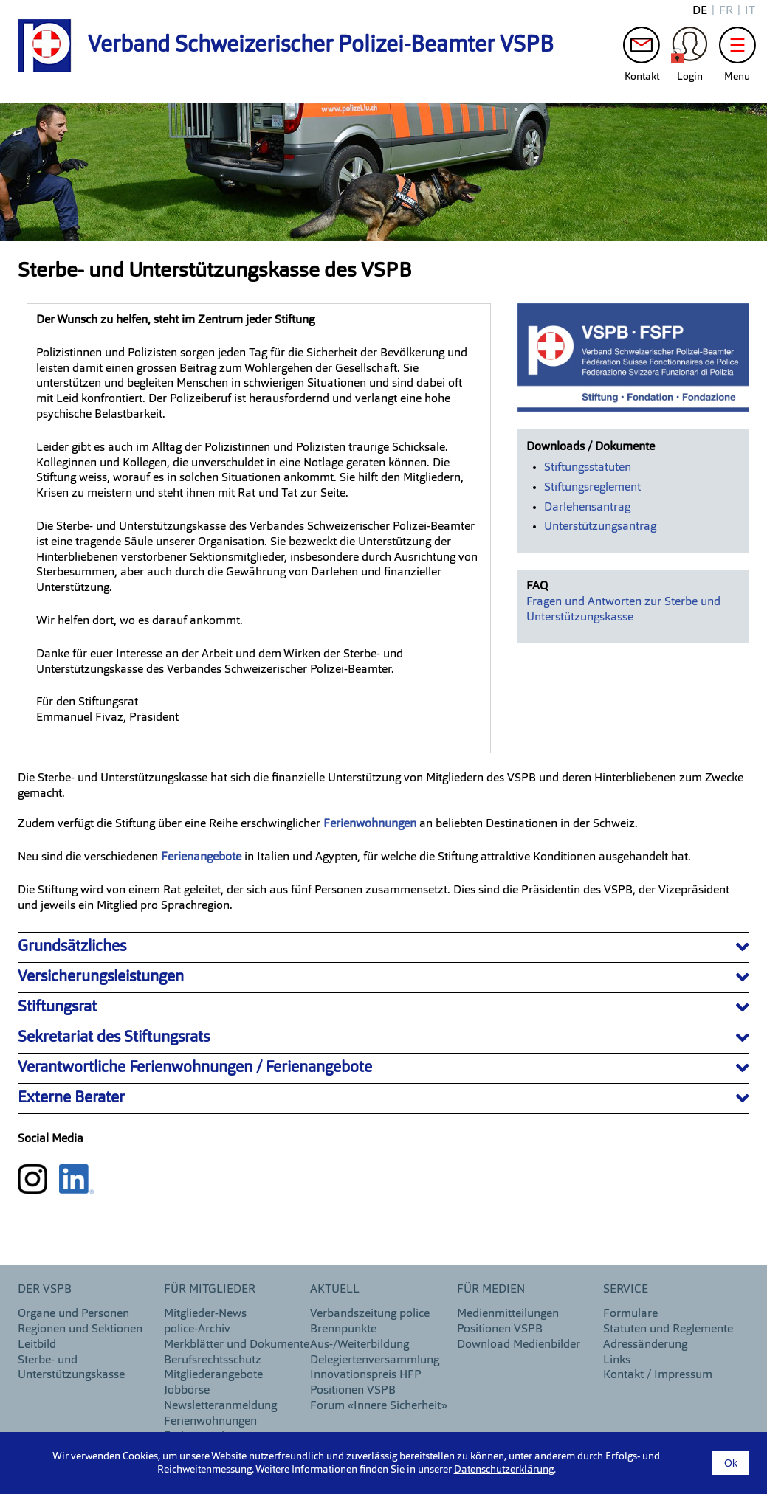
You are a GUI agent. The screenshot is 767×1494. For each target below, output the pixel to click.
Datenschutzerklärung (504, 1469)
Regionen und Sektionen (80, 1329)
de (699, 11)
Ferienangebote (202, 857)
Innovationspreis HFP (366, 1375)
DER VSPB (45, 1290)
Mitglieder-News (205, 1314)
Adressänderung (645, 1345)
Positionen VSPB (353, 1391)
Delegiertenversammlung (374, 1360)
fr (726, 11)
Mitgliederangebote (213, 1375)
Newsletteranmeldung (220, 1406)
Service (625, 1290)
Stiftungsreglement (592, 488)
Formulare (630, 1314)
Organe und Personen (73, 1314)
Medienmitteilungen (508, 1314)
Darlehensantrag (587, 507)
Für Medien (491, 1290)
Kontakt (641, 49)
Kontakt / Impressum (657, 1375)
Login (689, 49)
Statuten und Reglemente (668, 1329)
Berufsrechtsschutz (212, 1360)
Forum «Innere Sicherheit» (378, 1406)
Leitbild (37, 1345)
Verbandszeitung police (370, 1314)
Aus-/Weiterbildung (359, 1345)
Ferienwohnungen (210, 1422)
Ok (730, 1463)
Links (616, 1360)
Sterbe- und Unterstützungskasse (71, 1368)
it (750, 11)
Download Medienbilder (518, 1345)
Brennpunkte (343, 1329)
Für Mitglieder (209, 1290)
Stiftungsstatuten (587, 468)
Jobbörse (187, 1391)
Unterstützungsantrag (600, 527)
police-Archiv (197, 1329)
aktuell (335, 1290)
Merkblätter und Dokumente (236, 1345)
